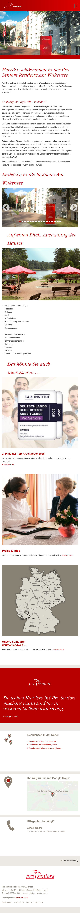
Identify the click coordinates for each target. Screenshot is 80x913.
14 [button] (55, 221)
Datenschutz (19, 902)
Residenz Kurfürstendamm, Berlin (43, 745)
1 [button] (19, 221)
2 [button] (22, 221)
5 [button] (30, 221)
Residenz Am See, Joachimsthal (42, 741)
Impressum (6, 902)
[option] (40, 207)
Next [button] (74, 208)
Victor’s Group (22, 898)
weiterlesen (9, 464)
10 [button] (44, 221)
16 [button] (60, 221)
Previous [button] (6, 208)
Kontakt (29, 902)
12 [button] (49, 221)
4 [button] (27, 221)
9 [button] (41, 221)
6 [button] (33, 221)
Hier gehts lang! (11, 716)
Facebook (39, 902)
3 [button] (25, 221)
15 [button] (57, 221)
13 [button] (52, 221)
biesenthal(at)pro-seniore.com (34, 893)
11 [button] (46, 221)
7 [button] (36, 221)
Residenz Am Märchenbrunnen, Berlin (45, 748)
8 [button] (38, 221)
